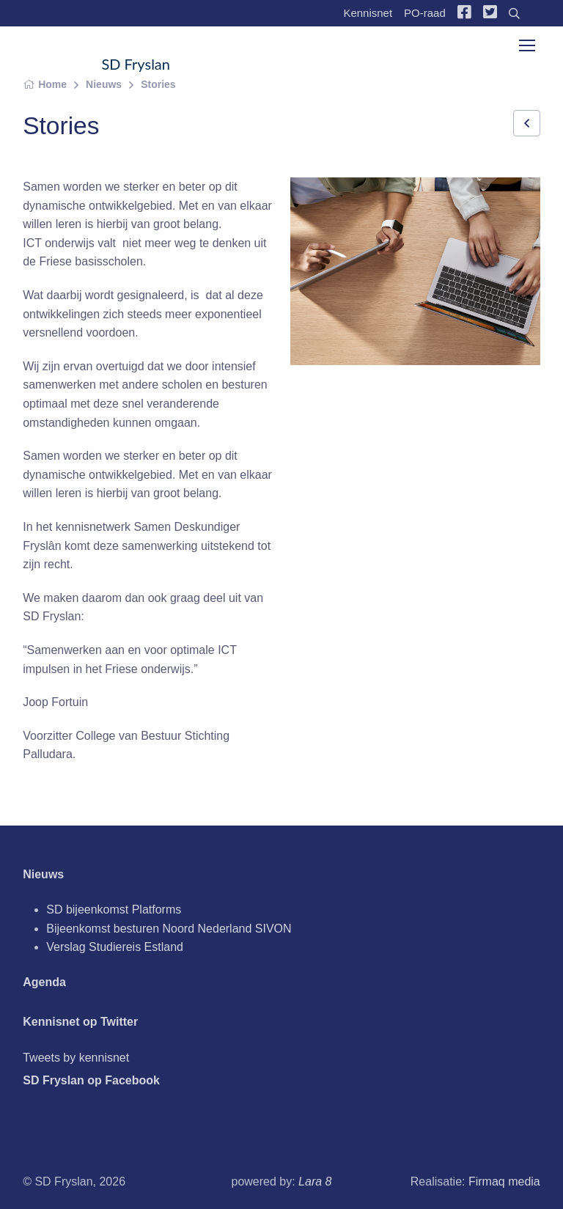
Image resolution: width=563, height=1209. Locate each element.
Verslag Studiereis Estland (114, 947)
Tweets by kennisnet (76, 1057)
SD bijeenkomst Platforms (113, 909)
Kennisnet (367, 13)
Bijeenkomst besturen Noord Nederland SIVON (168, 928)
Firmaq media (504, 1181)
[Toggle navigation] (526, 45)
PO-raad (425, 13)
